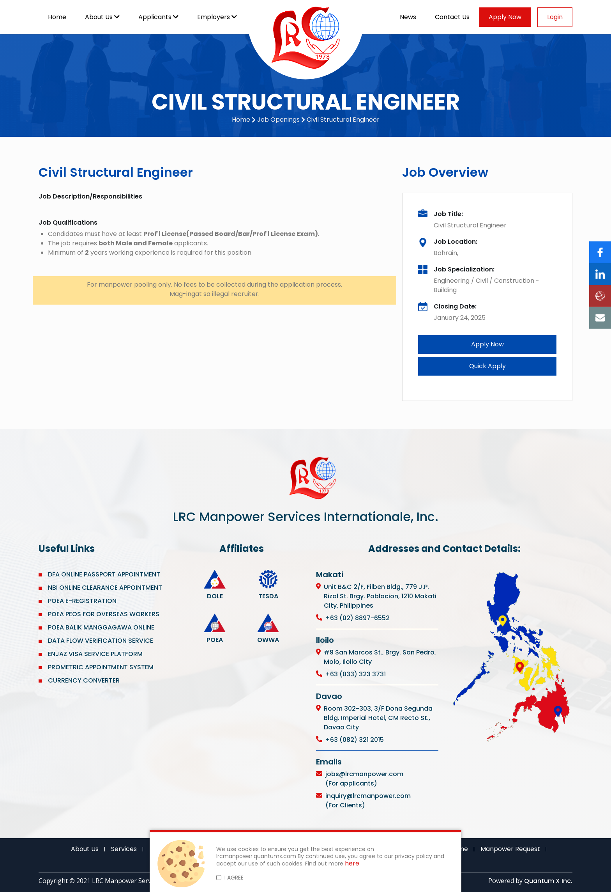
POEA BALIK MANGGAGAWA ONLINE (101, 627)
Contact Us (452, 16)
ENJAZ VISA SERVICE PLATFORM (95, 653)
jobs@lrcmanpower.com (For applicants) (364, 779)
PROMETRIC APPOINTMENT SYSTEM (101, 667)
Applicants (158, 16)
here (352, 864)
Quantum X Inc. (548, 880)
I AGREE (234, 877)
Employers (217, 16)
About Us (102, 16)
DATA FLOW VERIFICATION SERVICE (100, 640)
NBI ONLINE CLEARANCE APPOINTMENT (105, 587)
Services (124, 848)
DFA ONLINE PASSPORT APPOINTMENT (104, 574)
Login (555, 16)
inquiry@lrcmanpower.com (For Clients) (368, 800)
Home (57, 16)
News (408, 16)
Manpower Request (510, 848)
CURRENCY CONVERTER (84, 680)
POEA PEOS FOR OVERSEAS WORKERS (103, 614)
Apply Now (505, 16)
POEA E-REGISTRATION (83, 600)
